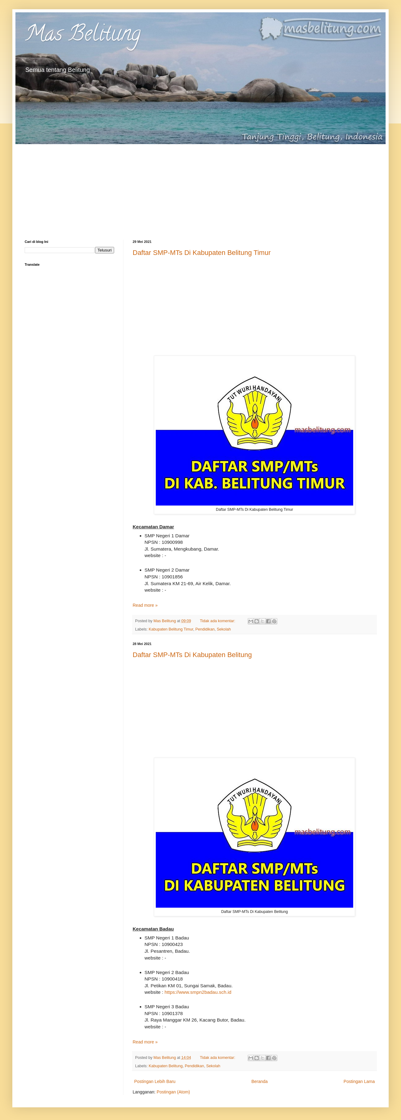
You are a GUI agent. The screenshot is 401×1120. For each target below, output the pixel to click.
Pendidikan (204, 629)
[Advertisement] (200, 187)
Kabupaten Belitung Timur (171, 629)
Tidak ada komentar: (218, 621)
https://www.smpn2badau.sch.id (198, 992)
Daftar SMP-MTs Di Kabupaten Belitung (192, 655)
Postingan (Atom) (173, 1091)
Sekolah (224, 629)
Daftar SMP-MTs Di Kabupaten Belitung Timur (202, 252)
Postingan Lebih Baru (155, 1081)
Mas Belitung (83, 35)
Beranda (259, 1081)
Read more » (145, 605)
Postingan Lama (359, 1081)
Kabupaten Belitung (166, 1066)
